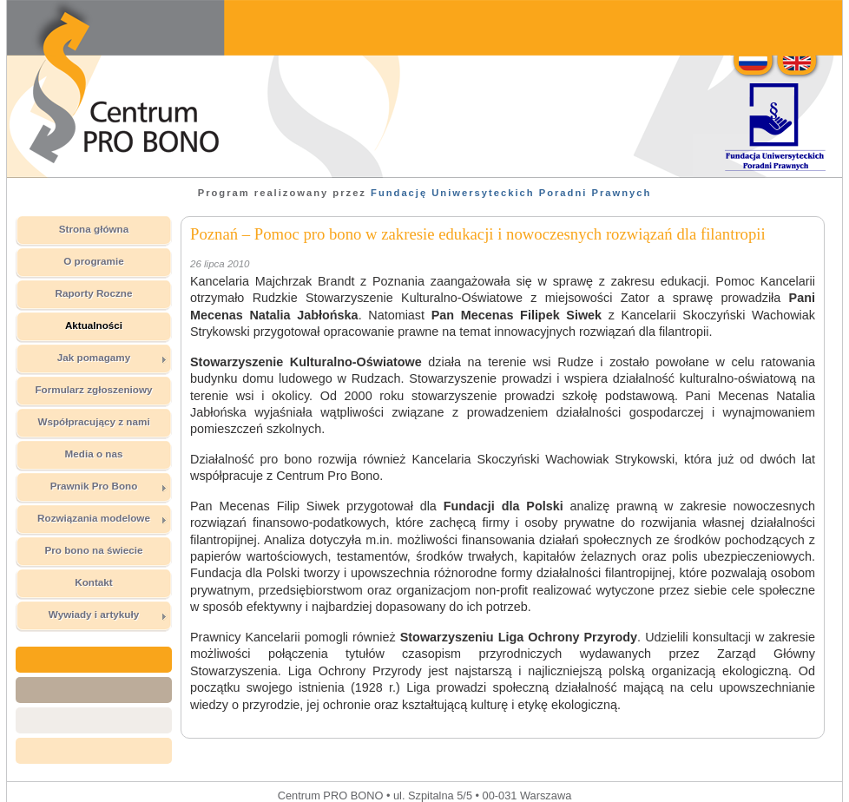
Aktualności (93, 325)
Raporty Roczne (94, 293)
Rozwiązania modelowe (102, 518)
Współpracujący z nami (93, 421)
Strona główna (94, 228)
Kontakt (94, 582)
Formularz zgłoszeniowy (93, 389)
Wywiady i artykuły (108, 614)
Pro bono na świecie (93, 549)
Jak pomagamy (112, 358)
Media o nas (94, 453)
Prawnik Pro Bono (109, 486)
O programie (93, 260)
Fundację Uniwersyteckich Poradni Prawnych (511, 192)
